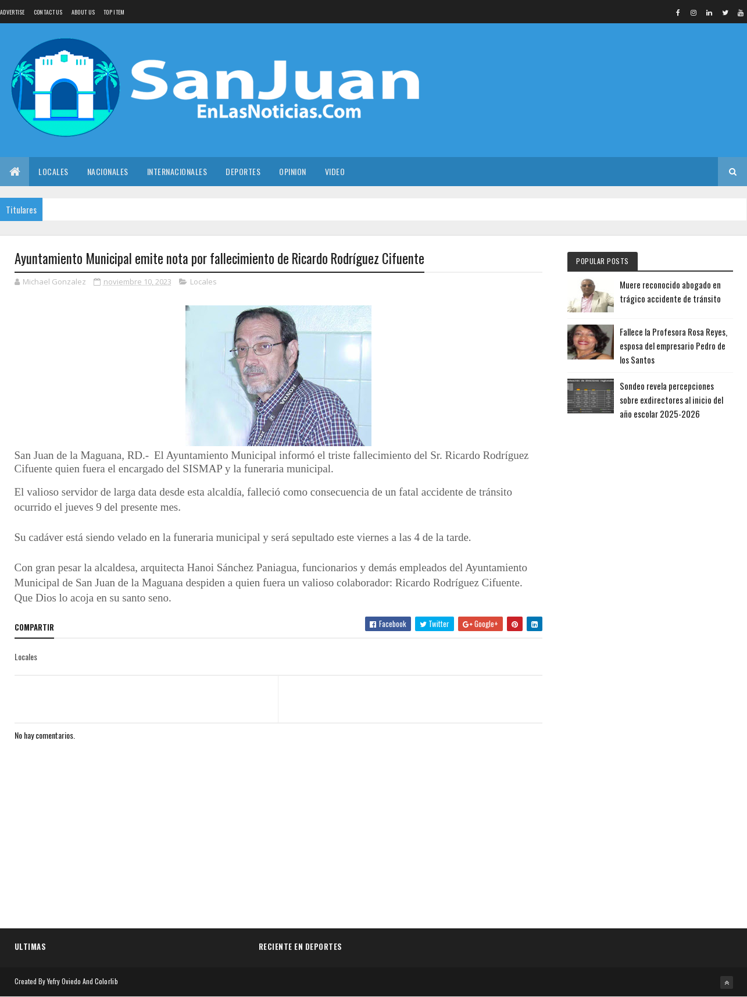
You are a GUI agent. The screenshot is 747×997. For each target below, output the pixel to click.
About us (83, 12)
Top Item (113, 12)
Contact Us (48, 12)
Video (335, 171)
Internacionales (177, 171)
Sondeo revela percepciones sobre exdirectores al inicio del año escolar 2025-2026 (671, 399)
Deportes (243, 171)
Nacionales (107, 171)
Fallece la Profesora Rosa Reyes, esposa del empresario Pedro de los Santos (673, 345)
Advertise (12, 12)
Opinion (292, 171)
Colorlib (106, 981)
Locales (53, 171)
